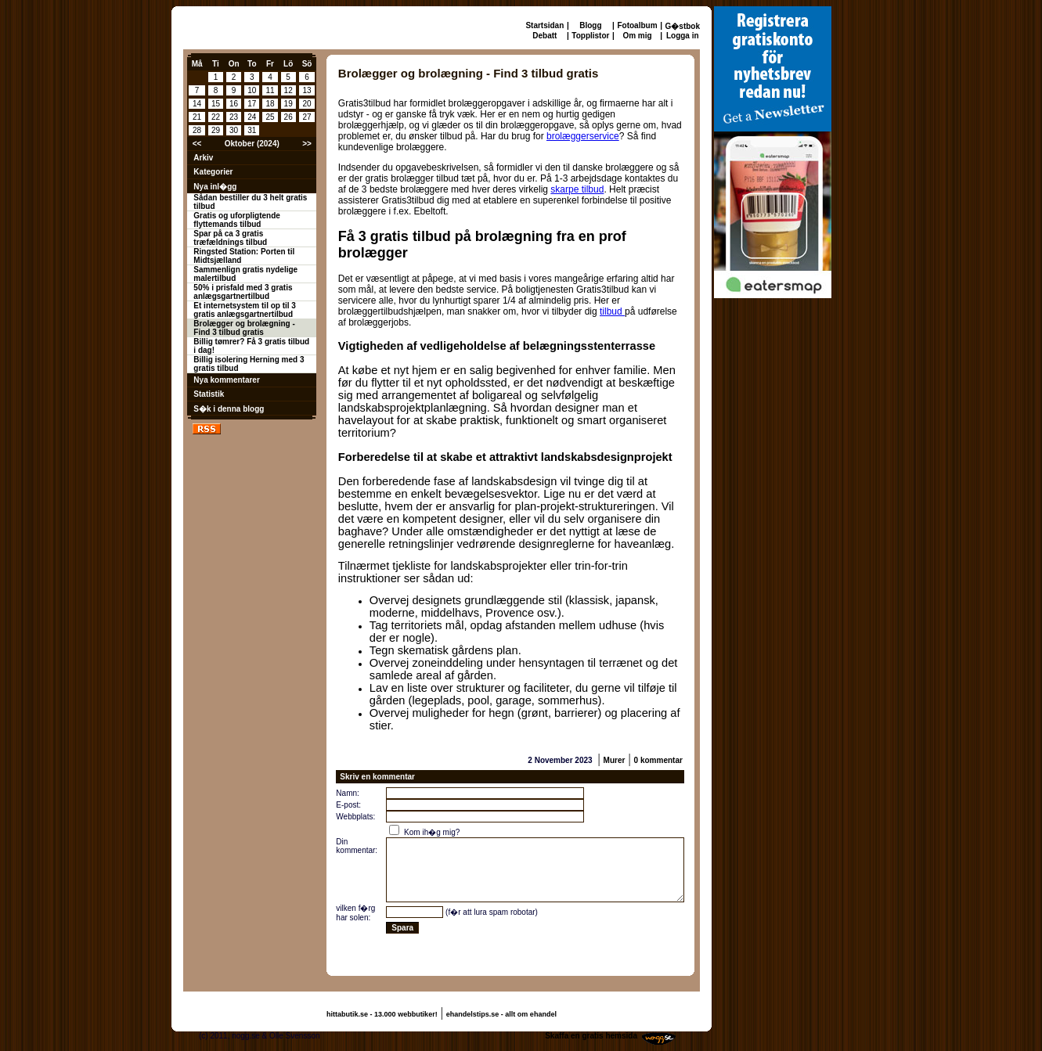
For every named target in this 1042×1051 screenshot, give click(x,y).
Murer (615, 760)
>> (307, 143)
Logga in (682, 35)
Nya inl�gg (214, 186)
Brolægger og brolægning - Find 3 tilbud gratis (243, 328)
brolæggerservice (582, 136)
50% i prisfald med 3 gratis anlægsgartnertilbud (242, 292)
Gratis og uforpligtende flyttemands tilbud (236, 220)
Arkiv (203, 157)
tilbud (612, 311)
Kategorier (213, 171)
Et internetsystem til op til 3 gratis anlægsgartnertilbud (244, 310)
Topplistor (590, 35)
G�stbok (682, 26)
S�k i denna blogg (228, 409)
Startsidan (544, 25)
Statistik (208, 394)
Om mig (636, 35)
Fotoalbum (637, 25)
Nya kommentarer (226, 380)
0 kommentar (658, 760)
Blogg (590, 25)
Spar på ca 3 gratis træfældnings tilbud (230, 238)
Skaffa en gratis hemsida (591, 1035)
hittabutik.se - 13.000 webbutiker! (382, 1014)
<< (197, 143)
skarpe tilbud (577, 189)
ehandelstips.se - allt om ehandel (501, 1014)
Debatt (544, 35)
